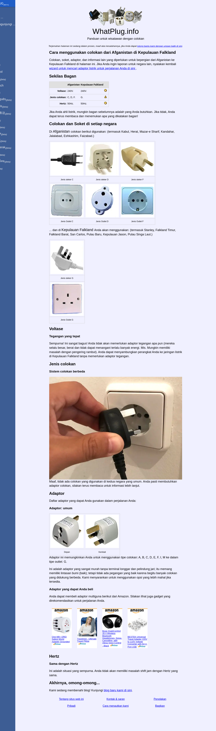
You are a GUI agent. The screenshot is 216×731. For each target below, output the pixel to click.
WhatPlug (12, 4)
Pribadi (78, 705)
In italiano (11, 79)
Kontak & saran (123, 699)
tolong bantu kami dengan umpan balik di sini (167, 46)
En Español (9, 71)
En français (12, 106)
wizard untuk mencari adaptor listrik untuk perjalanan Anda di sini (99, 68)
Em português (14, 99)
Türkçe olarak (14, 147)
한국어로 (11, 154)
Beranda (7, 10)
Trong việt (11, 140)
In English (8, 64)
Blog (5, 36)
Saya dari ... (10, 17)
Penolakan (167, 699)
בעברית (9, 168)
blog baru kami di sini (125, 690)
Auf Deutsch (10, 85)
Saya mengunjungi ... (16, 24)
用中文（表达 (14, 113)
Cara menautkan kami (123, 705)
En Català (8, 92)
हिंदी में (8, 120)
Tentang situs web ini (78, 699)
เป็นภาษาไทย (13, 161)
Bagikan (167, 705)
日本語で (11, 127)
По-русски (12, 133)
